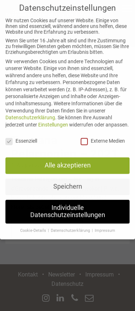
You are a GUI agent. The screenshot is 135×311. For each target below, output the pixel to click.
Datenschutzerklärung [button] (71, 225)
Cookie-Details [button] (33, 225)
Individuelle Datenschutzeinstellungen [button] (67, 206)
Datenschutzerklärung (30, 112)
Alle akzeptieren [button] (68, 160)
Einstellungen (53, 119)
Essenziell (21, 135)
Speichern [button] (67, 181)
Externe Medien (103, 135)
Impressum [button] (105, 225)
